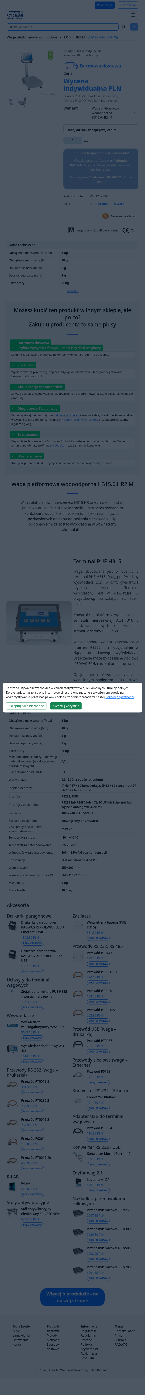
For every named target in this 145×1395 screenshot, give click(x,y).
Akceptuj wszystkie (66, 706)
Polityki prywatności (120, 697)
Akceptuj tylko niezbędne (26, 706)
